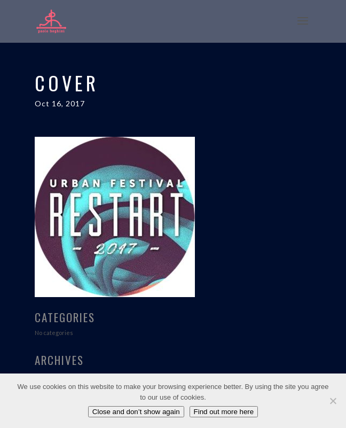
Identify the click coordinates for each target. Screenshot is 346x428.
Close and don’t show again (136, 412)
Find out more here (224, 412)
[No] (332, 400)
